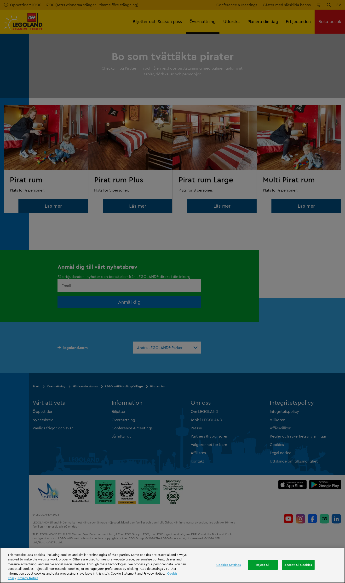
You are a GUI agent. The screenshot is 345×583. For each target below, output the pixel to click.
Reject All (262, 565)
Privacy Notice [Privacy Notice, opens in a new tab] (27, 578)
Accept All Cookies (298, 565)
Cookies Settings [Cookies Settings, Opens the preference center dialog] (228, 565)
